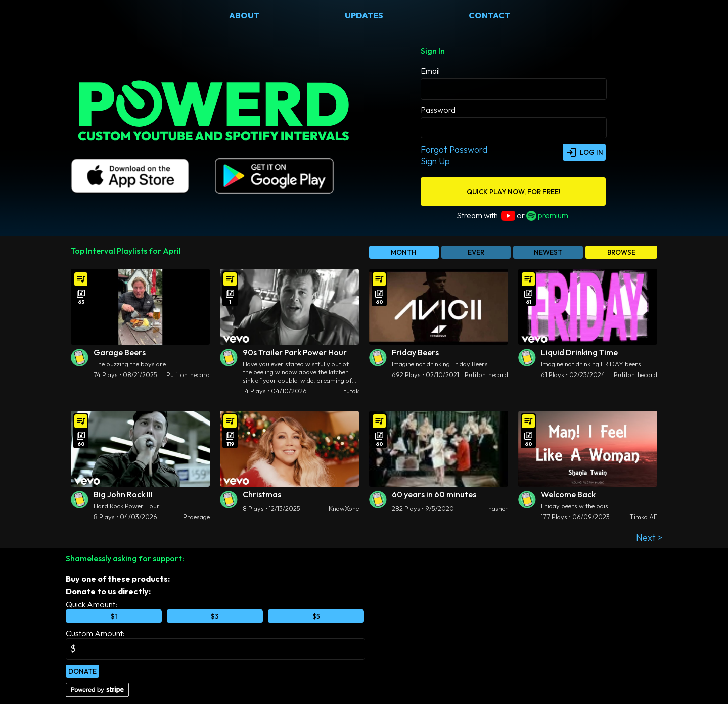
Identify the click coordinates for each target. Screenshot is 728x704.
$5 (316, 616)
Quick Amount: (91, 604)
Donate (82, 671)
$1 (114, 616)
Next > (649, 537)
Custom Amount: (95, 633)
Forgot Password (454, 149)
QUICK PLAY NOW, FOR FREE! (513, 191)
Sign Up (435, 161)
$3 (215, 616)
